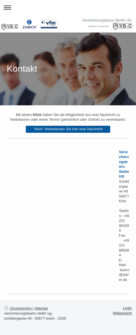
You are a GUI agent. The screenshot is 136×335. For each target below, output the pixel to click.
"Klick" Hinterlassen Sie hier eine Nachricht (68, 129)
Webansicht (122, 313)
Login (127, 308)
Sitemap (41, 308)
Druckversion (18, 308)
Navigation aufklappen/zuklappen (68, 7)
